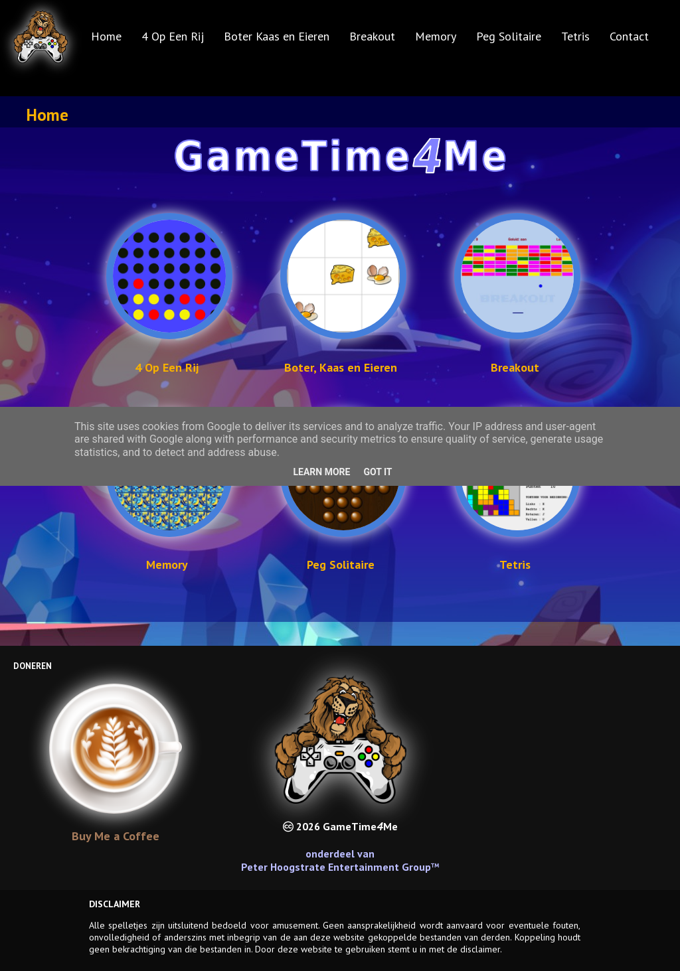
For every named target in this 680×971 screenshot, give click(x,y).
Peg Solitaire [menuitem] (508, 36)
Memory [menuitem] (435, 36)
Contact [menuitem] (629, 36)
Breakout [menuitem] (372, 36)
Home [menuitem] (106, 36)
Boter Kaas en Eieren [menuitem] (276, 36)
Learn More (321, 472)
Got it (377, 472)
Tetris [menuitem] (575, 36)
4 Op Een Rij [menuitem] (172, 36)
